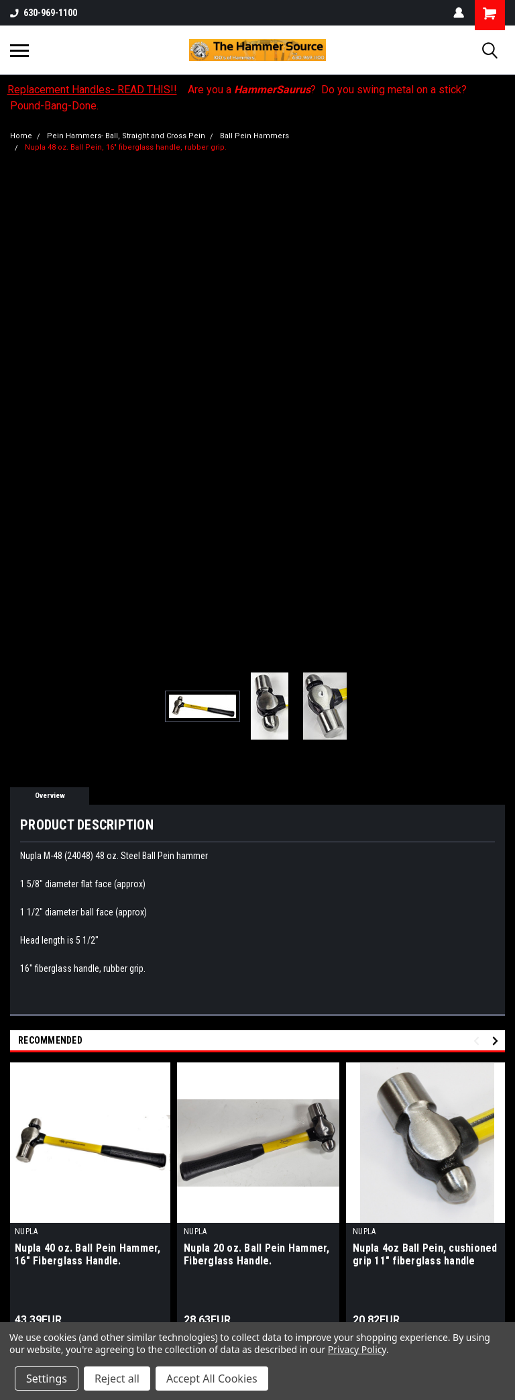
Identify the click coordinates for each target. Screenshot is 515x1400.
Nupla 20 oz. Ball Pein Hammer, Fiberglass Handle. (257, 1254)
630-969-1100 (43, 12)
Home (21, 136)
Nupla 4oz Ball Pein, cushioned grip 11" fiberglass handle (425, 1254)
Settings (46, 1378)
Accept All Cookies (212, 1378)
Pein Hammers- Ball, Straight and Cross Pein (126, 136)
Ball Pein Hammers (254, 136)
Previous (478, 1041)
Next (497, 1041)
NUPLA (26, 1231)
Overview (50, 795)
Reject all (117, 1378)
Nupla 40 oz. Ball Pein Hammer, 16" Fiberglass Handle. (88, 1254)
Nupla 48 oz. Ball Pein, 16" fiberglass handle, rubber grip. (126, 147)
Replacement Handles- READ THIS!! (92, 89)
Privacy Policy (357, 1349)
